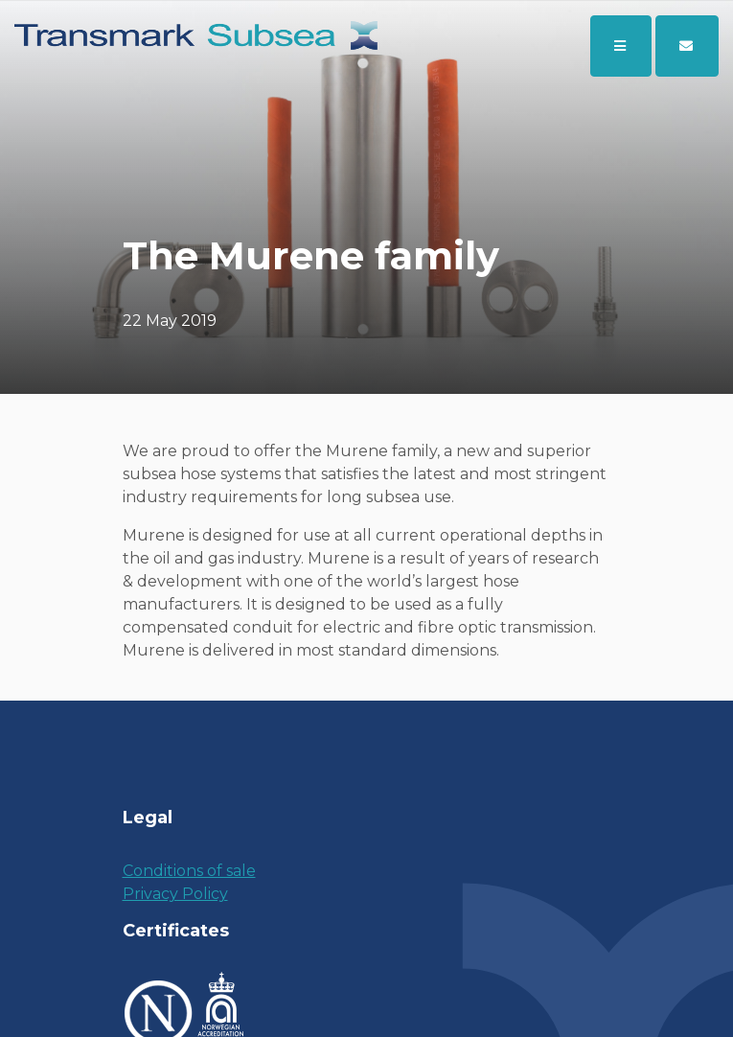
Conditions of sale (189, 871)
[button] (687, 46)
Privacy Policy (175, 894)
